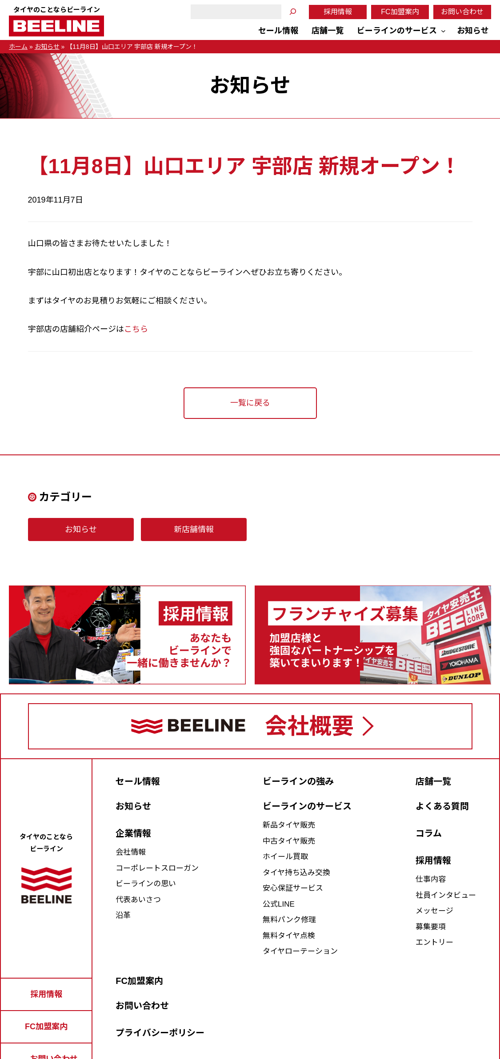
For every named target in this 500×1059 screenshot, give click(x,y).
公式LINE (279, 904)
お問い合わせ (462, 12)
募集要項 (431, 927)
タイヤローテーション (300, 951)
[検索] (293, 11)
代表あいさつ (138, 900)
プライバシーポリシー (160, 1033)
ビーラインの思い (146, 884)
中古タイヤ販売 (289, 841)
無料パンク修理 (289, 920)
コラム (429, 833)
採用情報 (338, 12)
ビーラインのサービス (307, 806)
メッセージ (434, 911)
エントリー (434, 942)
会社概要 (309, 726)
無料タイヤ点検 (289, 936)
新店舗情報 (194, 529)
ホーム (18, 46)
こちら (136, 329)
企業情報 (133, 833)
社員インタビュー (446, 895)
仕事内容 (431, 879)
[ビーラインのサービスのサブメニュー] (443, 30)
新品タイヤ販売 (289, 825)
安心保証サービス (293, 888)
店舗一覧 (433, 781)
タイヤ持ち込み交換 (296, 872)
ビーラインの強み (298, 781)
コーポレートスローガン (157, 868)
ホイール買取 (285, 856)
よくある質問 (442, 806)
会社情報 (131, 852)
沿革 (123, 915)
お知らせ (47, 46)
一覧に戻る (250, 402)
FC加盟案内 (400, 12)
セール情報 (138, 781)
